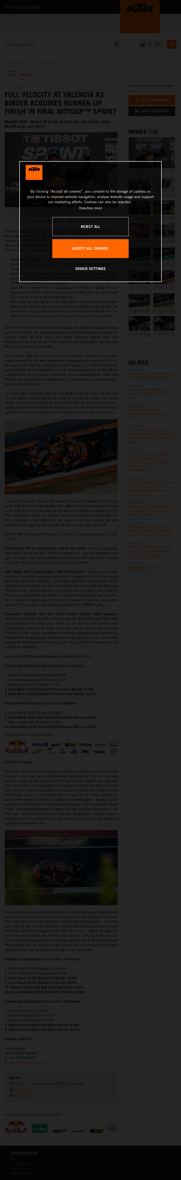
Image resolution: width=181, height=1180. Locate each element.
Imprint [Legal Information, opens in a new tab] (98, 207)
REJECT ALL (90, 226)
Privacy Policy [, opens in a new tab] (86, 207)
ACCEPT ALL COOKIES (90, 248)
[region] (90, 221)
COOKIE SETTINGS (90, 268)
